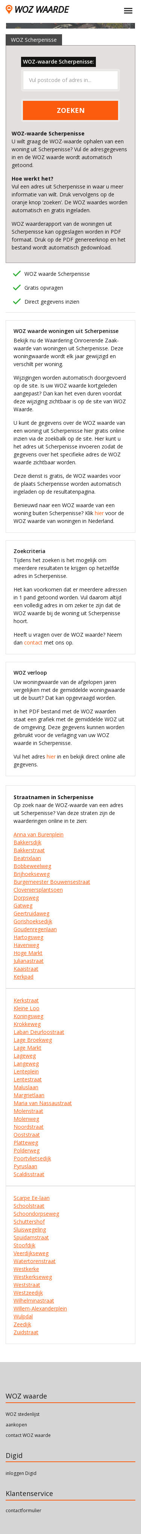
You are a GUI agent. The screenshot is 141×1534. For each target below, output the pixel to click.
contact (33, 642)
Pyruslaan (25, 1166)
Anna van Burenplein (39, 834)
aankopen (16, 1424)
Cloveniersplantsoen (38, 889)
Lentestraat (28, 1079)
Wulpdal (23, 1316)
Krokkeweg (27, 1024)
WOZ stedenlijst (22, 1414)
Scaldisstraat (29, 1174)
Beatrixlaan (27, 858)
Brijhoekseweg (32, 873)
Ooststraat (27, 1134)
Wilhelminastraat (34, 1300)
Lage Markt (27, 1047)
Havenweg (26, 945)
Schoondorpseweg (36, 1213)
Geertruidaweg (31, 913)
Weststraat (27, 1284)
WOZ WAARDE (37, 9)
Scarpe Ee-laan (32, 1197)
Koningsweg (28, 1016)
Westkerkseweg (33, 1276)
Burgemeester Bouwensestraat (52, 881)
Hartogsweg (28, 937)
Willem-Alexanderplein (40, 1308)
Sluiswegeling (30, 1229)
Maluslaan (26, 1087)
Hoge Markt (28, 952)
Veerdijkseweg (31, 1253)
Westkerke (26, 1269)
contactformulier (23, 1510)
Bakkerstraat (29, 850)
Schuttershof (29, 1221)
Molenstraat (28, 1110)
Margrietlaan (29, 1095)
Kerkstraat (26, 1000)
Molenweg (26, 1118)
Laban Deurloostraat (39, 1031)
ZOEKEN (71, 110)
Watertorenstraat (35, 1261)
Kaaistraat (26, 968)
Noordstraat (29, 1126)
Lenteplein (26, 1071)
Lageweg (25, 1055)
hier (99, 513)
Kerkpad (23, 976)
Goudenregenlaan (35, 929)
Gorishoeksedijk (33, 921)
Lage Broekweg (33, 1039)
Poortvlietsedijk (32, 1158)
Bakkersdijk (27, 842)
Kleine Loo (26, 1008)
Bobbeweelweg (32, 866)
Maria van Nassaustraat (43, 1103)
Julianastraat (29, 960)
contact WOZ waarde (28, 1435)
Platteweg (26, 1142)
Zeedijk (22, 1324)
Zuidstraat (26, 1332)
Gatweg (23, 905)
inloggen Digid (21, 1473)
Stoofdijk (24, 1245)
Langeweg (26, 1063)
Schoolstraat (29, 1205)
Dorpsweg (26, 897)
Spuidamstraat (31, 1237)
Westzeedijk (28, 1292)
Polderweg (26, 1150)
